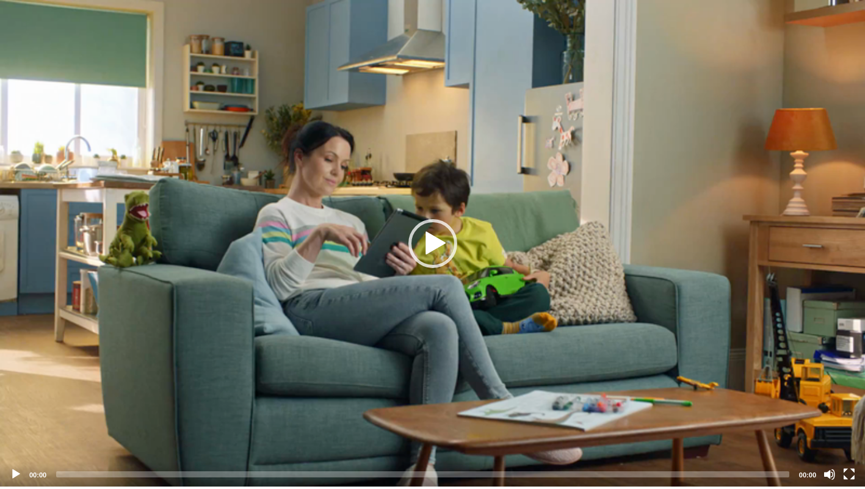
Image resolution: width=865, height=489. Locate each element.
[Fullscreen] (849, 474)
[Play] (16, 474)
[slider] (422, 474)
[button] (432, 243)
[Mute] (829, 474)
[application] (432, 243)
